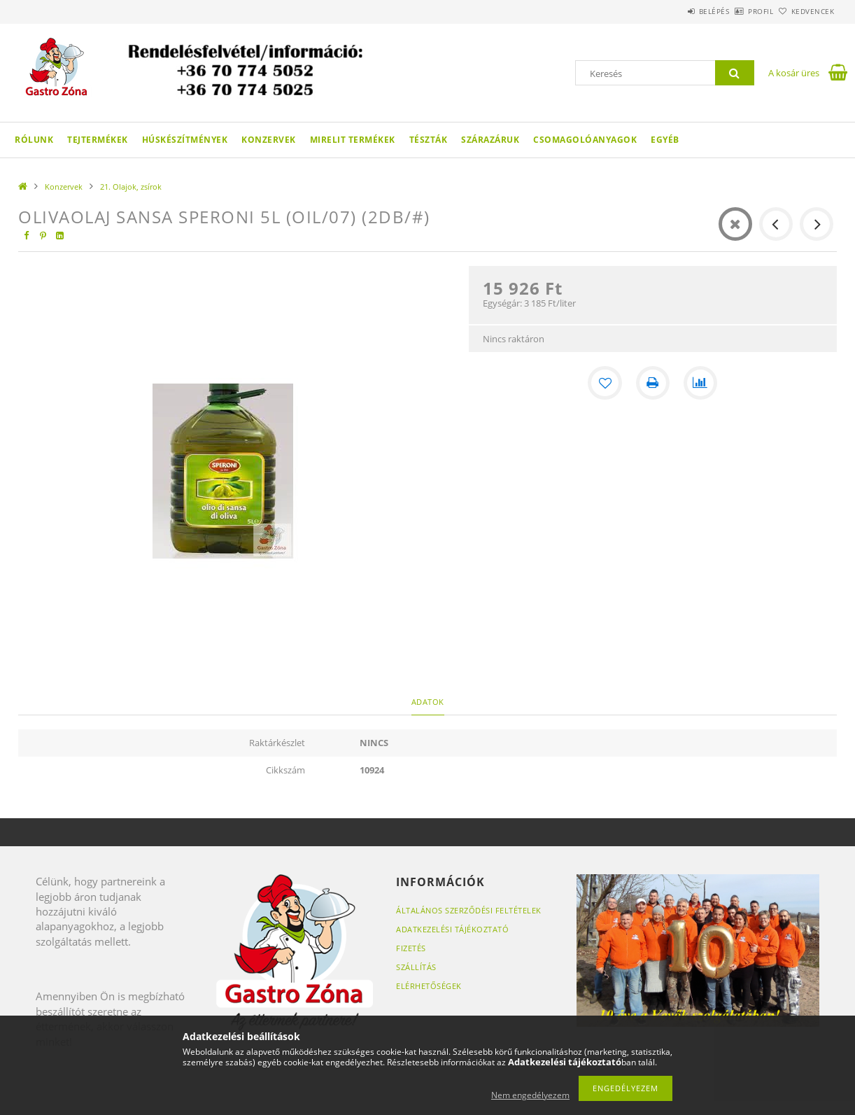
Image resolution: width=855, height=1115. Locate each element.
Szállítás (416, 967)
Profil (737, 11)
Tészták (428, 140)
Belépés (675, 11)
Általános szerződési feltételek (469, 910)
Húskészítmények (185, 140)
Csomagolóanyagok (585, 140)
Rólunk (34, 140)
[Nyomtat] (653, 383)
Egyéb (665, 140)
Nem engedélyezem (530, 1095)
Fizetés (411, 948)
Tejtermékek (97, 140)
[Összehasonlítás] (700, 383)
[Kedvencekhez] (605, 383)
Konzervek (268, 140)
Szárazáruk (490, 140)
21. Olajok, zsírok (131, 186)
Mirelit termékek (352, 140)
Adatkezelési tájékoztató (452, 929)
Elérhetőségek (429, 986)
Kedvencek (805, 11)
